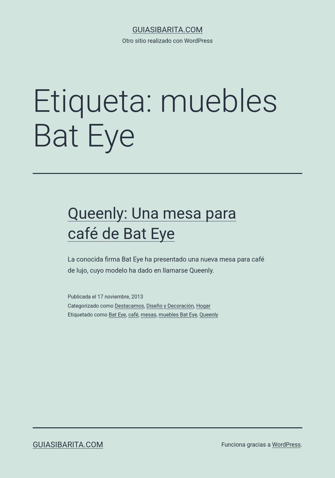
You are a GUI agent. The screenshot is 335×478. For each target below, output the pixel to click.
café (133, 315)
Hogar (203, 306)
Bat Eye (117, 315)
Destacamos (129, 306)
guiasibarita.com (167, 29)
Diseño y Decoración (170, 306)
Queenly (209, 315)
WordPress (286, 444)
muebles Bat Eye (178, 315)
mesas (148, 315)
